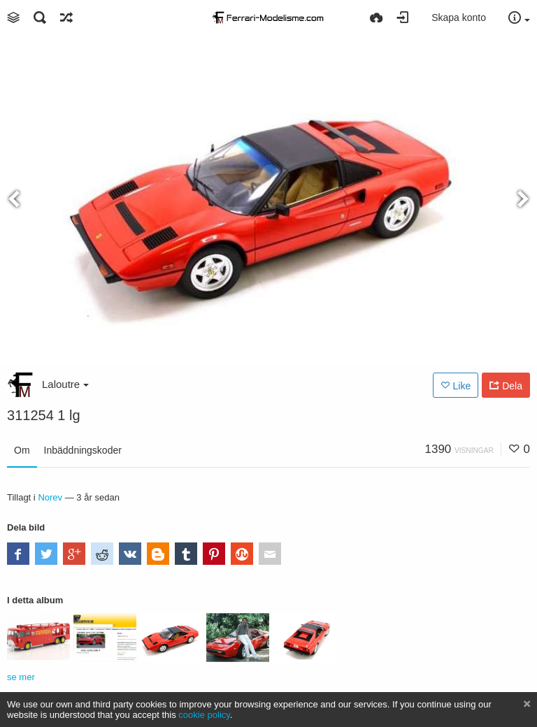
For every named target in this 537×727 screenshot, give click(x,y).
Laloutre (65, 384)
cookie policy (204, 715)
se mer (21, 677)
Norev (50, 497)
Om (22, 450)
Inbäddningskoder (83, 450)
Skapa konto (458, 17)
